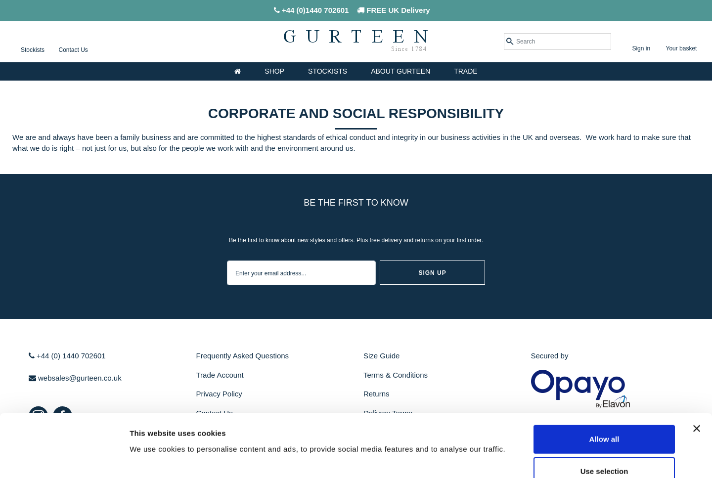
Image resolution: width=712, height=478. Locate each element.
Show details (519, 458)
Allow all (604, 380)
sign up (432, 272)
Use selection (604, 413)
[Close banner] (696, 369)
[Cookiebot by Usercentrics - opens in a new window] (64, 458)
